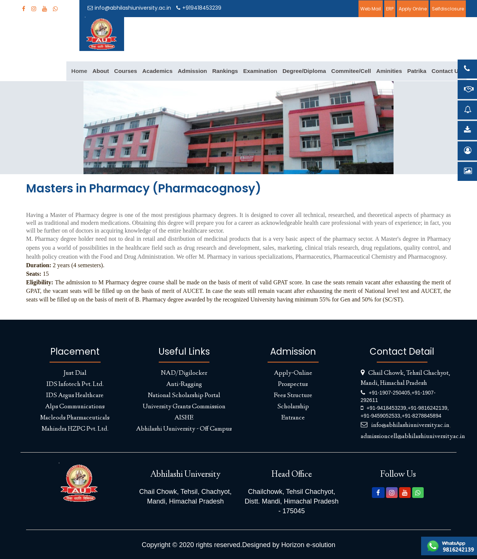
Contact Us (447, 71)
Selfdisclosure (448, 9)
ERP (390, 9)
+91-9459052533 (380, 416)
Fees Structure (293, 395)
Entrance (293, 417)
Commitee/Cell (351, 71)
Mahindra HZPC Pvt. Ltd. (75, 429)
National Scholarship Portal (184, 395)
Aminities (389, 71)
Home (79, 71)
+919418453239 (198, 8)
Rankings (225, 71)
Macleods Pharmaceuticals (75, 417)
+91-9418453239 (386, 408)
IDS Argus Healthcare (75, 395)
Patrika (416, 71)
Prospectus (293, 384)
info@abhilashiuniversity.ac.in (129, 8)
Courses (125, 71)
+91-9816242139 (427, 408)
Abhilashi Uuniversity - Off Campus (184, 429)
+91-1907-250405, (390, 393)
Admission (192, 71)
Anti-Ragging (184, 384)
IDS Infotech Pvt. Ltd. (75, 384)
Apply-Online (293, 373)
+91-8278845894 (421, 416)
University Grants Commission (184, 406)
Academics (157, 71)
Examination (260, 71)
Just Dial (74, 373)
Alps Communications (75, 406)
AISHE (183, 417)
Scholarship (293, 406)
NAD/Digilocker (184, 373)
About (100, 71)
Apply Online (413, 9)
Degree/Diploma (304, 71)
